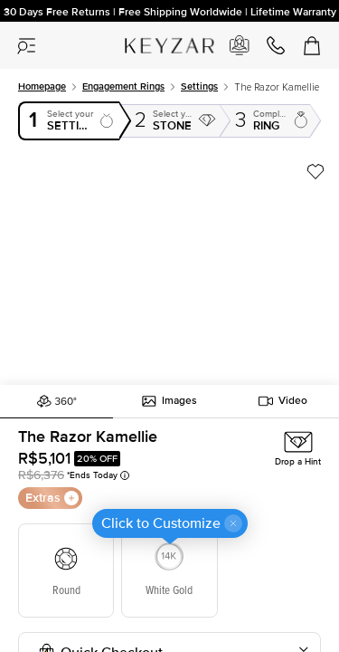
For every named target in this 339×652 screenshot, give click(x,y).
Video (283, 401)
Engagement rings (123, 86)
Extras (52, 497)
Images (169, 401)
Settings (199, 86)
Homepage (42, 86)
